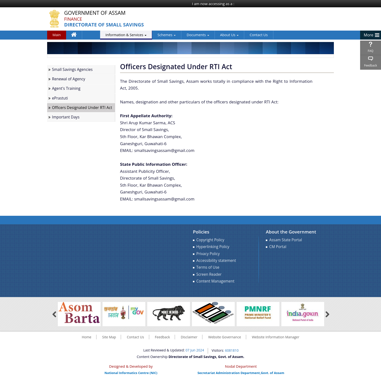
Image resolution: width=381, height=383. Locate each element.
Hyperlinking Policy (212, 246)
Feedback (370, 65)
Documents (179, 34)
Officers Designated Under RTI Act (82, 107)
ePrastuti (60, 98)
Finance (73, 19)
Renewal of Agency (68, 79)
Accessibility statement (216, 260)
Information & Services (107, 34)
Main (56, 34)
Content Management (215, 281)
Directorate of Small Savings (104, 25)
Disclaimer (189, 337)
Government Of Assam (95, 13)
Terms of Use (207, 267)
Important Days (65, 117)
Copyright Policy (210, 239)
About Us (210, 34)
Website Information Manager (275, 337)
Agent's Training (66, 88)
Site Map (109, 337)
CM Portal (277, 246)
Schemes (148, 34)
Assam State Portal (285, 239)
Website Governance (224, 337)
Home (76, 36)
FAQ (370, 51)
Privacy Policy (208, 253)
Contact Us (240, 34)
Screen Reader (209, 274)
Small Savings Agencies (72, 69)
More (368, 35)
